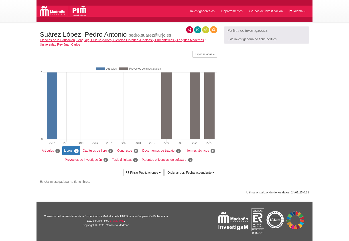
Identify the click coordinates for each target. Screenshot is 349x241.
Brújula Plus (117, 220)
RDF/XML (189, 29)
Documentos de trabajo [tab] (161, 151)
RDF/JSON (213, 29)
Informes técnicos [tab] (200, 151)
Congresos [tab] (127, 151)
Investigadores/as (202, 11)
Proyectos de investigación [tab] (86, 160)
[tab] (266, 30)
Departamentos (232, 11)
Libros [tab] (71, 151)
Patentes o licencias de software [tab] (167, 160)
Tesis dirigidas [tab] (125, 160)
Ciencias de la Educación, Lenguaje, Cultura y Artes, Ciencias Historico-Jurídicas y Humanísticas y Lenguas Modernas (122, 40)
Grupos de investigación (266, 11)
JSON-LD (197, 29)
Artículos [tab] (51, 151)
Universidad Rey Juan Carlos (60, 44)
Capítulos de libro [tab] (98, 151)
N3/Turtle (205, 29)
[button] (297, 11)
